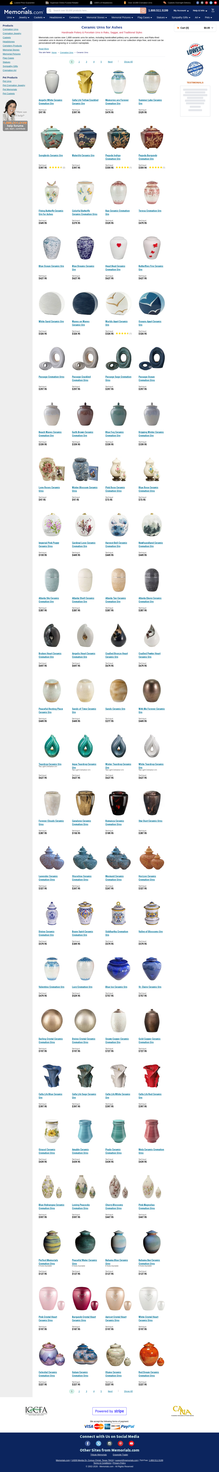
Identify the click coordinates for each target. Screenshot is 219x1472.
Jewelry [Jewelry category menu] (24, 17)
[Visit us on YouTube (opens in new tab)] (215, 2)
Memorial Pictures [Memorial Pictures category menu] (122, 17)
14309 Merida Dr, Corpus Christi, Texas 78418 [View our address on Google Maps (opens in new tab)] (93, 1460)
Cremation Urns (10, 29)
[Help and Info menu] (200, 10)
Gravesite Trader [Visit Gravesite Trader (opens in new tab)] (120, 1455)
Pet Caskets (9, 93)
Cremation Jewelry (12, 33)
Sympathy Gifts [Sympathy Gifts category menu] (181, 17)
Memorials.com (63, 1460)
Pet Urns (7, 81)
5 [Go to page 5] (101, 62)
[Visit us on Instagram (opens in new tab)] (202, 2)
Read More (44, 49)
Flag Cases (8, 58)
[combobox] (93, 10)
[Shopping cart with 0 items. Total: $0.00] (195, 28)
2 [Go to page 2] (79, 62)
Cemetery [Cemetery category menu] (75, 17)
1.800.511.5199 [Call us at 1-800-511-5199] (158, 10)
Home (54, 52)
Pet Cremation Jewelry (14, 85)
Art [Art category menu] (197, 17)
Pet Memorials (10, 89)
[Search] (143, 11)
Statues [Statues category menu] (162, 17)
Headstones (9, 41)
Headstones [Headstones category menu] (57, 17)
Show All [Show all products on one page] (128, 62)
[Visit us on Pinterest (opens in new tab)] (206, 2)
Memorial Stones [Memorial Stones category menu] (97, 17)
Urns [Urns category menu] (10, 17)
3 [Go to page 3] (86, 62)
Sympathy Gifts (10, 66)
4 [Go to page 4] (93, 62)
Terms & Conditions (102, 1463)
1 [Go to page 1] (71, 62)
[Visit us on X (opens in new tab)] (210, 2)
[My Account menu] (181, 10)
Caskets (7, 37)
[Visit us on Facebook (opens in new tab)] (197, 2)
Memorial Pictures (12, 54)
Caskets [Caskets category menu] (39, 17)
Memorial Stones (11, 50)
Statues (6, 62)
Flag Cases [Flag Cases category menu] (145, 17)
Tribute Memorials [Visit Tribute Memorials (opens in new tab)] (98, 1455)
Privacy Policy (119, 1463)
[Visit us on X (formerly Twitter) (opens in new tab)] (98, 1443)
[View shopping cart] (213, 11)
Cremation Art (9, 70)
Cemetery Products (12, 45)
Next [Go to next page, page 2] (110, 62)
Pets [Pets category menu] (208, 17)
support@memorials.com (126, 1460)
